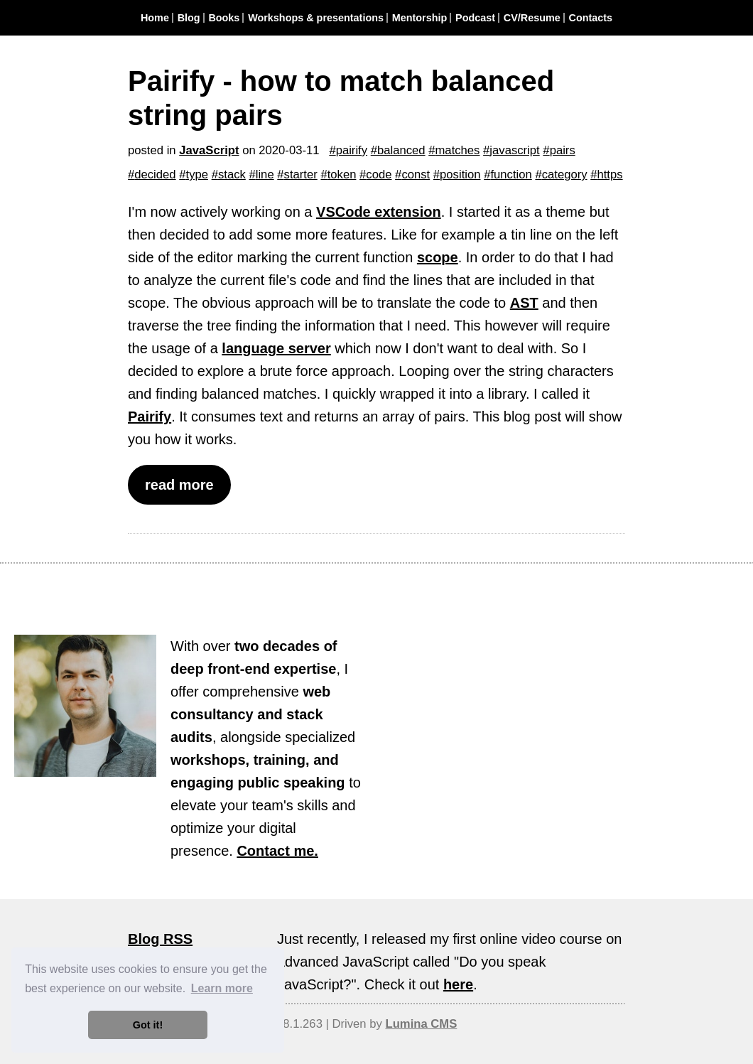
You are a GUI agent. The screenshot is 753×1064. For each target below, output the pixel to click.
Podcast (475, 17)
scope (437, 257)
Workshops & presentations (316, 17)
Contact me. (277, 851)
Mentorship (420, 17)
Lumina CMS (421, 1024)
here (458, 984)
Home (155, 17)
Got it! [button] (148, 1025)
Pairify (149, 416)
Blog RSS (160, 939)
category (564, 174)
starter (301, 174)
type (197, 174)
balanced (401, 150)
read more (179, 485)
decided (154, 174)
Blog (189, 17)
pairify (351, 150)
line (265, 174)
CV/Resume (532, 17)
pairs (562, 150)
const (415, 174)
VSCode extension (378, 212)
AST (524, 303)
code (378, 174)
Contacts (591, 17)
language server (276, 348)
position (460, 174)
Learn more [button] (222, 988)
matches (457, 150)
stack (232, 174)
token (342, 174)
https (609, 174)
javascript (514, 150)
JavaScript (209, 150)
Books (223, 17)
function (510, 174)
